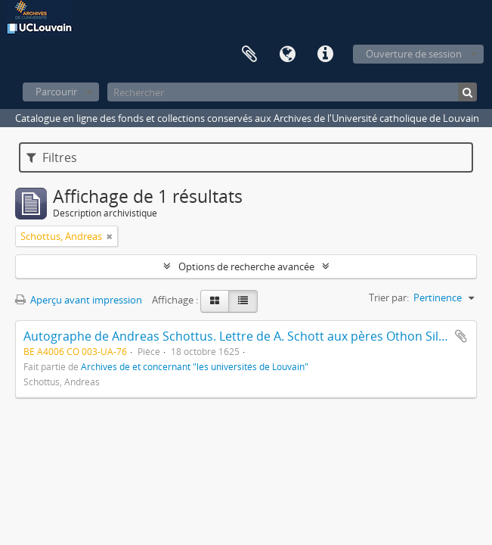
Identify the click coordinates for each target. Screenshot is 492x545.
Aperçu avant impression (78, 300)
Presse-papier (249, 54)
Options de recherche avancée (246, 266)
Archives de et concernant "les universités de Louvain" (194, 366)
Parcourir (56, 91)
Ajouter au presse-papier (461, 336)
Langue (287, 54)
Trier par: (389, 297)
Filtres (51, 157)
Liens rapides (325, 54)
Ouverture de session (414, 54)
